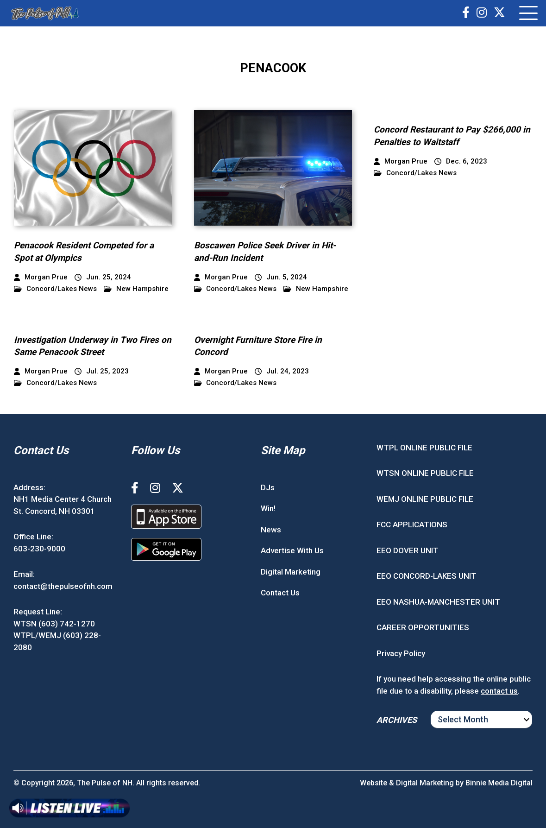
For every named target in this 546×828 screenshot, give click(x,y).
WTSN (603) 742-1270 (54, 623)
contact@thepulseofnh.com (63, 586)
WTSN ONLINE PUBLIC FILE (425, 473)
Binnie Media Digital (499, 782)
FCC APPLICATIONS (412, 524)
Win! (268, 508)
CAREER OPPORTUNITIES (423, 627)
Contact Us (280, 592)
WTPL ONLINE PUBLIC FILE (424, 447)
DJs (268, 487)
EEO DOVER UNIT (408, 550)
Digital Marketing (290, 571)
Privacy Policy (401, 653)
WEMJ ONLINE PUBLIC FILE (425, 499)
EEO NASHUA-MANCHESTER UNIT (438, 602)
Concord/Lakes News (55, 288)
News (271, 529)
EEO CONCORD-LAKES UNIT (427, 576)
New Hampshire (136, 288)
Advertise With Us (292, 550)
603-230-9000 (39, 548)
